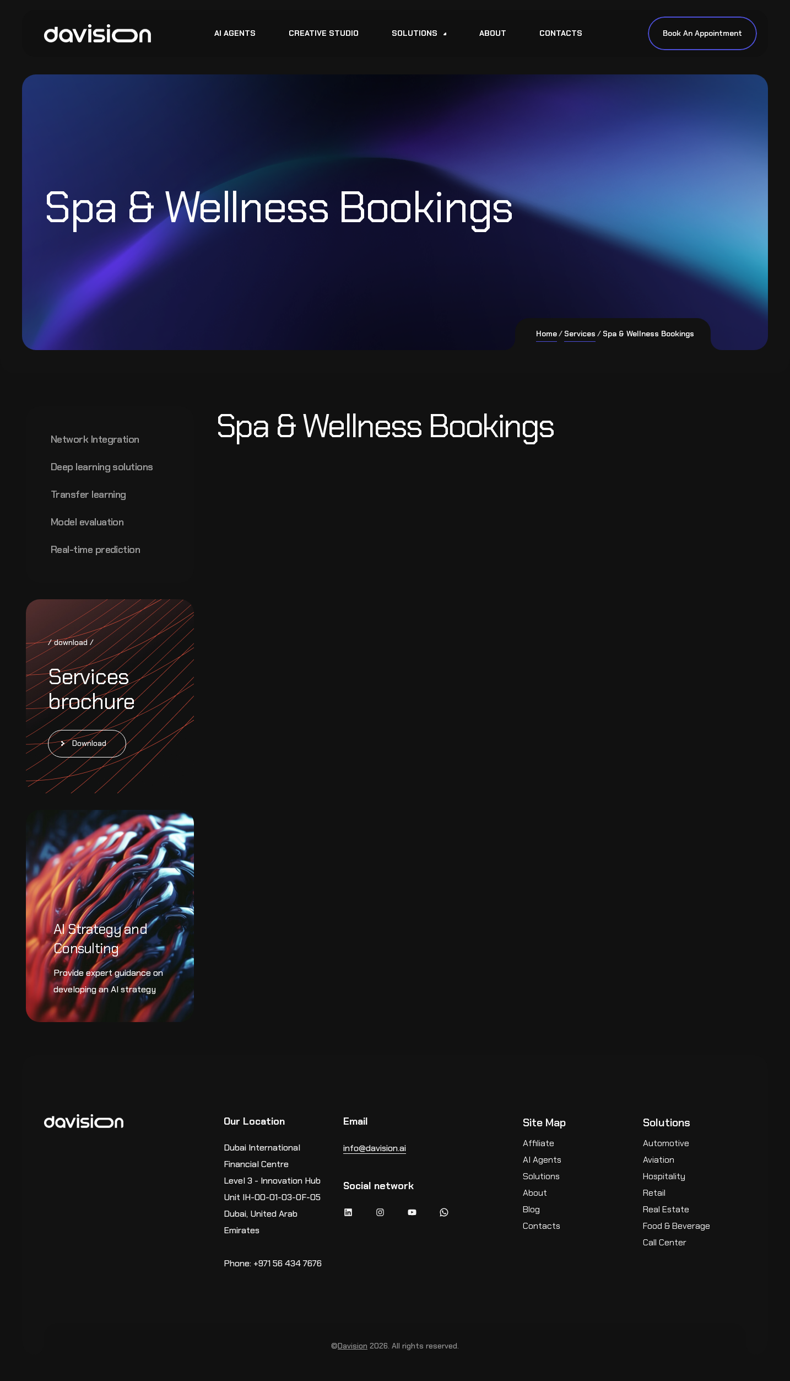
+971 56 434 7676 (287, 1263)
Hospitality (664, 1176)
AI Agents (542, 1159)
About (535, 1193)
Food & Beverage (676, 1226)
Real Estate (666, 1209)
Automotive (666, 1143)
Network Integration (95, 439)
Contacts (541, 1226)
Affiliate (538, 1143)
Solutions (541, 1176)
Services (580, 333)
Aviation (658, 1159)
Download (89, 743)
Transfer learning (88, 494)
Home (546, 333)
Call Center (664, 1242)
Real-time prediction (95, 549)
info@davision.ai (374, 1148)
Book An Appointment (702, 33)
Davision (352, 1346)
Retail (654, 1193)
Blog (531, 1209)
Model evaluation (87, 522)
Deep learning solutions (102, 467)
